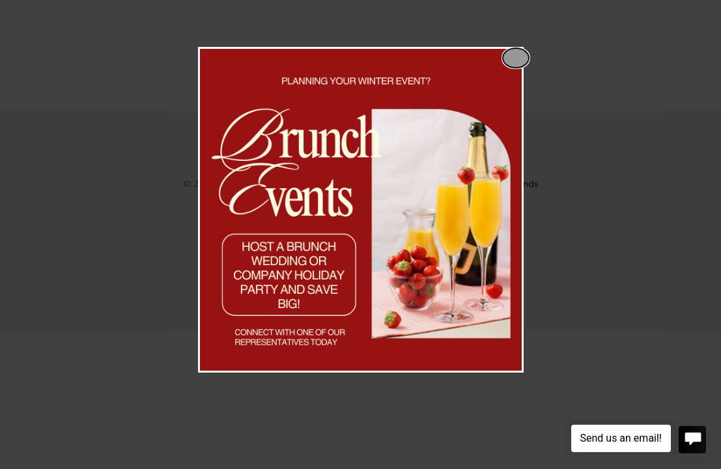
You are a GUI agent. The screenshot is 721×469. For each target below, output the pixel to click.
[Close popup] (516, 58)
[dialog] (361, 210)
